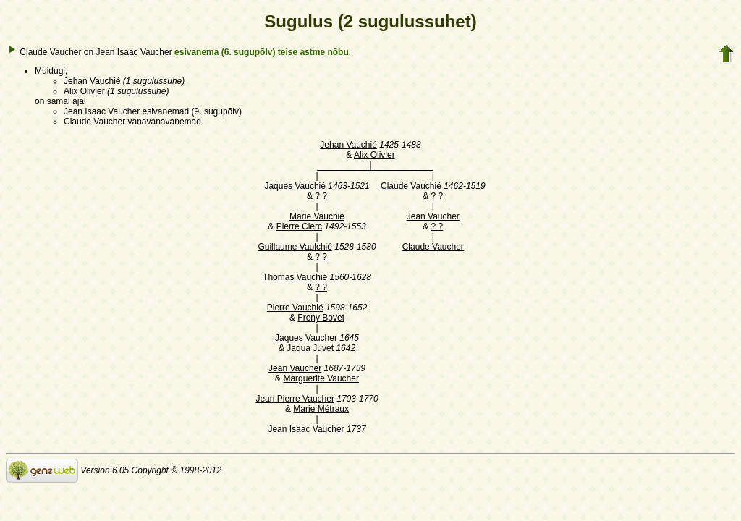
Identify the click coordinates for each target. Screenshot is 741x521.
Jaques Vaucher (306, 338)
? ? (321, 196)
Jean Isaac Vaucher (306, 429)
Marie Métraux (321, 409)
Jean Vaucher (433, 216)
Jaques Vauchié (295, 186)
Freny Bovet (320, 318)
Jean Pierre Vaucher (294, 399)
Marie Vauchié (316, 216)
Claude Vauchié (411, 186)
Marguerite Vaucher (321, 378)
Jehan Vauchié (348, 145)
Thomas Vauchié (295, 277)
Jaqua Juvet (310, 348)
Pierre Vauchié (295, 307)
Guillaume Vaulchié (295, 247)
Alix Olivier (374, 155)
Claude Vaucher (433, 247)
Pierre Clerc (299, 226)
